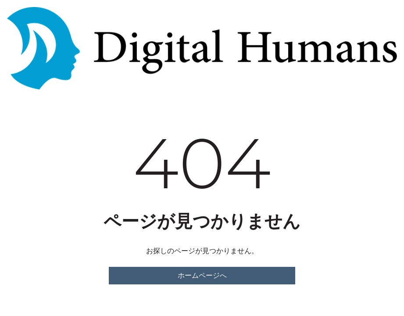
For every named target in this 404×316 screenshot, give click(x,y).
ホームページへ (202, 275)
